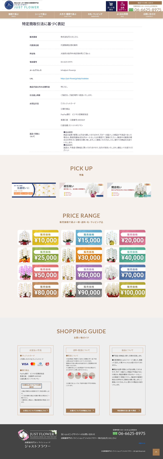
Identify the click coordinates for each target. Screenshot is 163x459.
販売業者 (33, 37)
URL (31, 78)
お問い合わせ (149, 14)
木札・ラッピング (95, 14)
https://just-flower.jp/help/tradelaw (75, 78)
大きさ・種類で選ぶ (67, 14)
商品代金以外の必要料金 (40, 87)
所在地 (32, 53)
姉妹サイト (142, 443)
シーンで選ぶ (41, 14)
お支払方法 (34, 103)
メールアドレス (36, 70)
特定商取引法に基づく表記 (126, 411)
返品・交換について (35, 135)
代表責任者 (34, 45)
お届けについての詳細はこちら (80, 411)
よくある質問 (122, 14)
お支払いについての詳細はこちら (34, 411)
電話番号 (33, 62)
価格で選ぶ (14, 14)
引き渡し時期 (35, 95)
